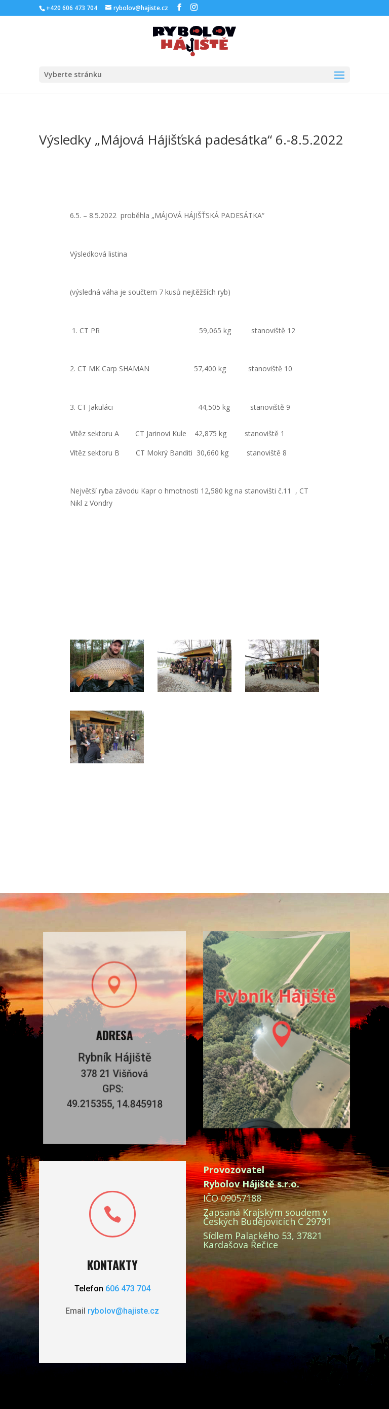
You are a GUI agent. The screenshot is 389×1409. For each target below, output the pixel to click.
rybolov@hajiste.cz (123, 1311)
